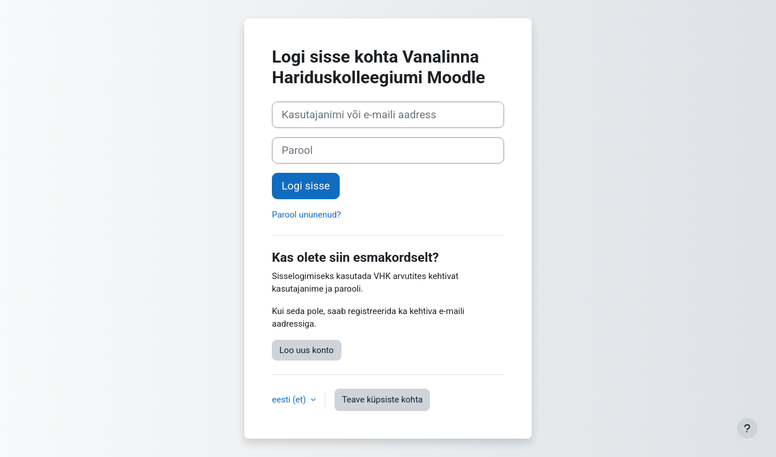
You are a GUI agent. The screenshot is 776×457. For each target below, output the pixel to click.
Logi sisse (306, 186)
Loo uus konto (306, 350)
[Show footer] (747, 428)
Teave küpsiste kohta (382, 399)
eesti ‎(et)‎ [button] (290, 399)
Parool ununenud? (306, 215)
